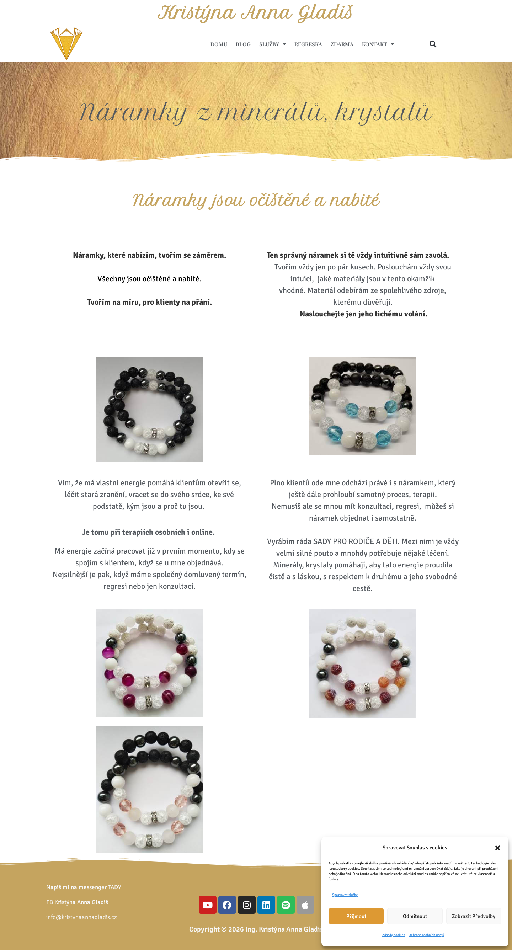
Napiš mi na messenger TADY (83, 887)
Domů (218, 44)
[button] (497, 848)
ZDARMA (342, 44)
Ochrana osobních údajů (426, 935)
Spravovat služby (345, 895)
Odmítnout (415, 916)
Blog (243, 44)
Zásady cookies (393, 935)
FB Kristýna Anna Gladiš (77, 902)
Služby (272, 44)
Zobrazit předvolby (473, 916)
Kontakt (378, 44)
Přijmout (356, 916)
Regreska (308, 44)
